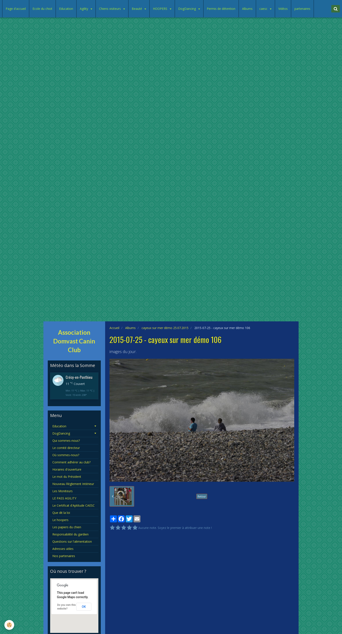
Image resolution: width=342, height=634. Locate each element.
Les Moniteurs (62, 491)
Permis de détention (221, 9)
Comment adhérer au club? (71, 462)
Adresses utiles (63, 549)
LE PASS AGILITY (64, 498)
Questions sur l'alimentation (72, 541)
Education (66, 9)
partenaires (302, 9)
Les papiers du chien (66, 527)
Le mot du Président (66, 477)
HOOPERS (160, 9)
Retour (202, 496)
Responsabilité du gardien (70, 534)
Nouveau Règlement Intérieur (73, 484)
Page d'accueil (16, 9)
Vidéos (283, 9)
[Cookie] (9, 625)
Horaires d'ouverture (66, 469)
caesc (263, 9)
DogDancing (187, 9)
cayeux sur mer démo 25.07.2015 (165, 328)
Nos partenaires (63, 556)
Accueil (114, 328)
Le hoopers (60, 520)
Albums (247, 9)
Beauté (137, 9)
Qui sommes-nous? (66, 440)
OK (84, 606)
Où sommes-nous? (65, 455)
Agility (84, 9)
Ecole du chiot (42, 9)
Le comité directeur (66, 448)
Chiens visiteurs (110, 9)
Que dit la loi (61, 513)
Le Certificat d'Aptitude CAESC (73, 505)
